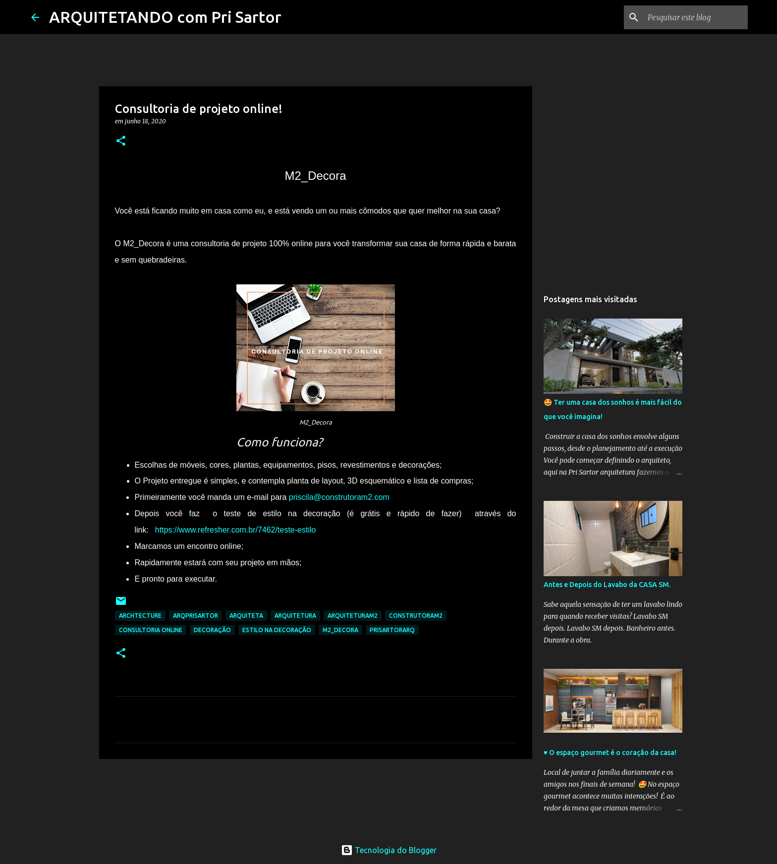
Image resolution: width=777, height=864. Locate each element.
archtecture (140, 615)
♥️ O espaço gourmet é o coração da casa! (610, 752)
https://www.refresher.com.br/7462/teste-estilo (235, 530)
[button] (121, 141)
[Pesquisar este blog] (696, 17)
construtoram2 (416, 615)
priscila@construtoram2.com (339, 497)
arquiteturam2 (353, 615)
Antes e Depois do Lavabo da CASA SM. (607, 585)
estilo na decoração (276, 630)
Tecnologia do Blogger (389, 850)
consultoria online (150, 630)
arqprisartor (195, 615)
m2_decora (340, 630)
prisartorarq (392, 630)
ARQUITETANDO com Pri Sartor (165, 17)
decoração (212, 630)
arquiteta (246, 615)
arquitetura (295, 615)
